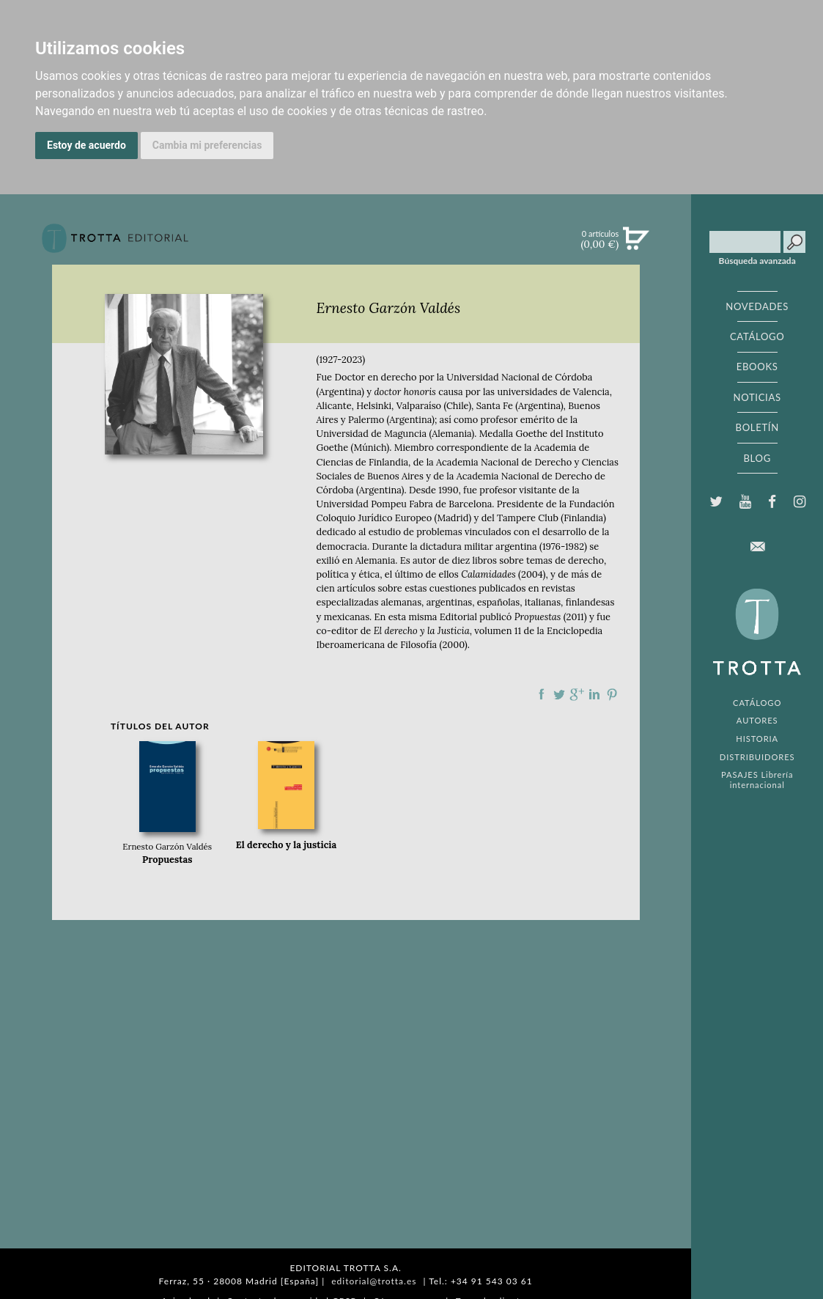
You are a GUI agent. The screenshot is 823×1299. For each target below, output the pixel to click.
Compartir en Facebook (541, 694)
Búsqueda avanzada (757, 261)
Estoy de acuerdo (86, 145)
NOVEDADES (757, 306)
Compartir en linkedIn (594, 694)
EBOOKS (757, 366)
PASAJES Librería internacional (757, 779)
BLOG (756, 458)
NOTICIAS (757, 397)
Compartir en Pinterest (612, 694)
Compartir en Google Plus (577, 694)
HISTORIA (757, 738)
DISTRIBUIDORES (757, 757)
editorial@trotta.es (373, 1281)
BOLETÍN (757, 427)
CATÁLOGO (757, 336)
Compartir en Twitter (559, 694)
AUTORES (757, 720)
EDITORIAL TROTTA (757, 635)
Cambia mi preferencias (207, 145)
